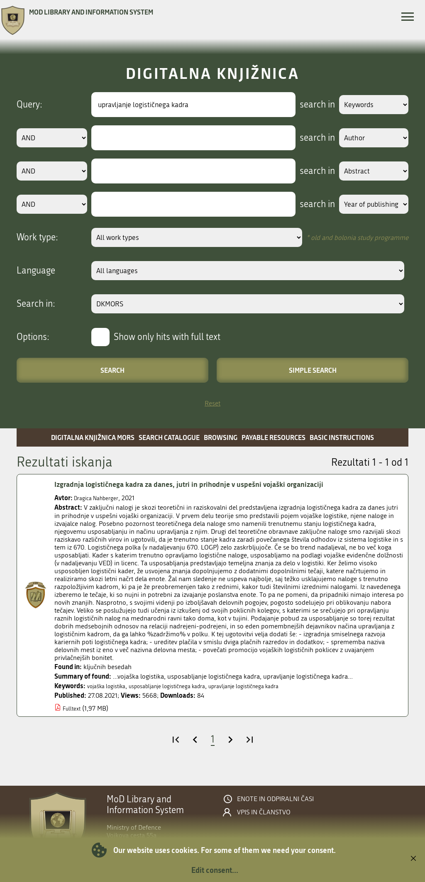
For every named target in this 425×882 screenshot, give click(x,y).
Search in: (36, 303)
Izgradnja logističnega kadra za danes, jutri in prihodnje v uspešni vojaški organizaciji (206, 484)
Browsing (220, 437)
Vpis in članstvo (264, 812)
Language (36, 270)
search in (307, 104)
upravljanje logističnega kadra (275, 686)
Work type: (37, 237)
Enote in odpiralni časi (275, 799)
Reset (212, 403)
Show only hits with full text (167, 337)
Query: (29, 104)
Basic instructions (342, 437)
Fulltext (73, 708)
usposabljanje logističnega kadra (183, 686)
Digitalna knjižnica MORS (92, 437)
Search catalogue (169, 437)
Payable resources (273, 437)
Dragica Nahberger (100, 498)
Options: (33, 337)
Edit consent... (214, 870)
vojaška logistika (110, 686)
